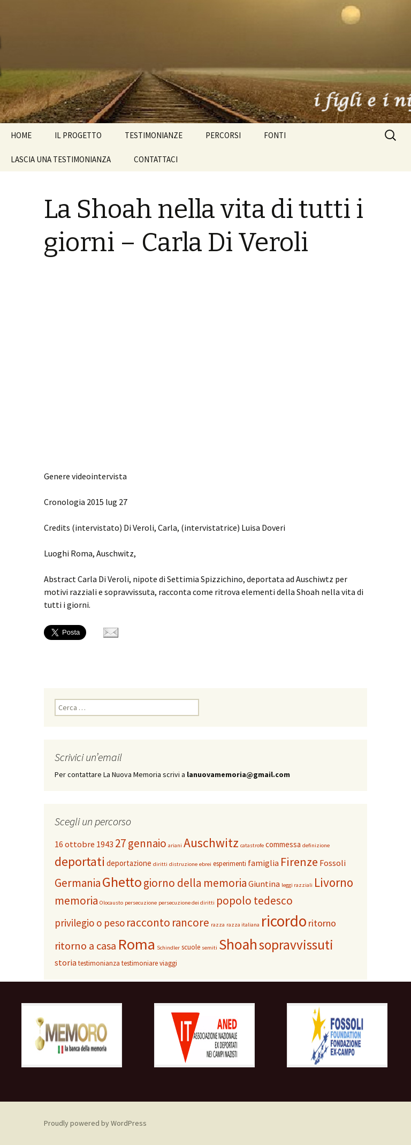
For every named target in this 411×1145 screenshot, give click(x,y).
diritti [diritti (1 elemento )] (160, 864)
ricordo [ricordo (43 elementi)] (284, 921)
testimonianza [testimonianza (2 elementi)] (99, 963)
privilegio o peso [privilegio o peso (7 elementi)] (90, 922)
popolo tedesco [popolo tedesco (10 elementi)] (254, 900)
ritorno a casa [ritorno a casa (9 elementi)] (85, 946)
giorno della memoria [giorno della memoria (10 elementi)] (195, 883)
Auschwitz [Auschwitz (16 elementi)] (211, 842)
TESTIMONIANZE (153, 135)
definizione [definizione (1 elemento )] (316, 845)
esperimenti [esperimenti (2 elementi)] (229, 863)
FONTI (275, 135)
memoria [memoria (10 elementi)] (76, 900)
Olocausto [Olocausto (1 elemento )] (111, 902)
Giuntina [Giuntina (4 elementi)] (264, 883)
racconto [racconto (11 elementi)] (148, 922)
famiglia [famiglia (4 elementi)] (263, 862)
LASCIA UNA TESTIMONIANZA (61, 159)
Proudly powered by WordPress (95, 1123)
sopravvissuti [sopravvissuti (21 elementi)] (296, 944)
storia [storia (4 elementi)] (66, 962)
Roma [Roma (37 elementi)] (136, 944)
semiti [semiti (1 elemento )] (209, 947)
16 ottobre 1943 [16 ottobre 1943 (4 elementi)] (84, 844)
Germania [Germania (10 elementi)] (78, 883)
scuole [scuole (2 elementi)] (190, 947)
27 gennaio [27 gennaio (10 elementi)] (140, 843)
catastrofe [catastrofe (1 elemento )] (252, 845)
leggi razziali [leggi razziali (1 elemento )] (297, 885)
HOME (21, 135)
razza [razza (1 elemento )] (218, 924)
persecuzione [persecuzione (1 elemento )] (141, 902)
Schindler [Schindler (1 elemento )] (168, 947)
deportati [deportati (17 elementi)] (80, 861)
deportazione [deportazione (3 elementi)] (128, 863)
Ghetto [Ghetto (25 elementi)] (122, 882)
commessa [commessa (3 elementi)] (283, 844)
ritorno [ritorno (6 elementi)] (322, 923)
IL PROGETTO (78, 135)
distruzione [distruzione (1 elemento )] (183, 864)
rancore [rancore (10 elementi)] (190, 922)
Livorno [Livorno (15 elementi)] (333, 882)
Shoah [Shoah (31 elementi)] (238, 944)
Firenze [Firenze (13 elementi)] (299, 861)
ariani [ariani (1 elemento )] (175, 845)
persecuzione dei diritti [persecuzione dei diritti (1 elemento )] (186, 902)
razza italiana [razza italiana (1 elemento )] (243, 924)
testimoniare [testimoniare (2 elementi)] (139, 963)
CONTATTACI (156, 159)
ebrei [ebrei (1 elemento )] (205, 864)
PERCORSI (223, 135)
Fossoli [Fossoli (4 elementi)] (332, 862)
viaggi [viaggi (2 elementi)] (168, 963)
